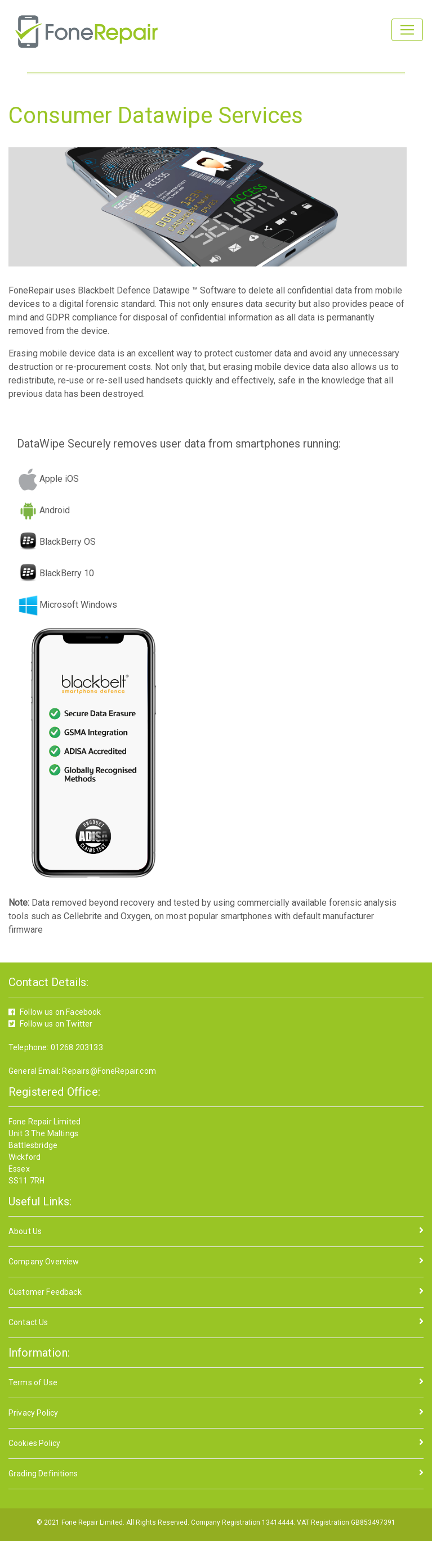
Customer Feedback (45, 1291)
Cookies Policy (34, 1443)
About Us (25, 1231)
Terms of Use (32, 1382)
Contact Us (28, 1322)
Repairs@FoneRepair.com (108, 1071)
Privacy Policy (33, 1412)
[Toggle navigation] (407, 30)
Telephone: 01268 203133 (55, 1047)
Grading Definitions (43, 1473)
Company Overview (43, 1261)
